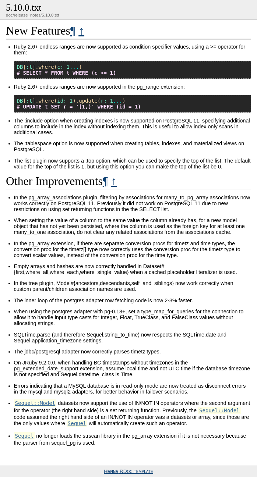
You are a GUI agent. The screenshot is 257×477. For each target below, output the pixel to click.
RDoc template (128, 471)
